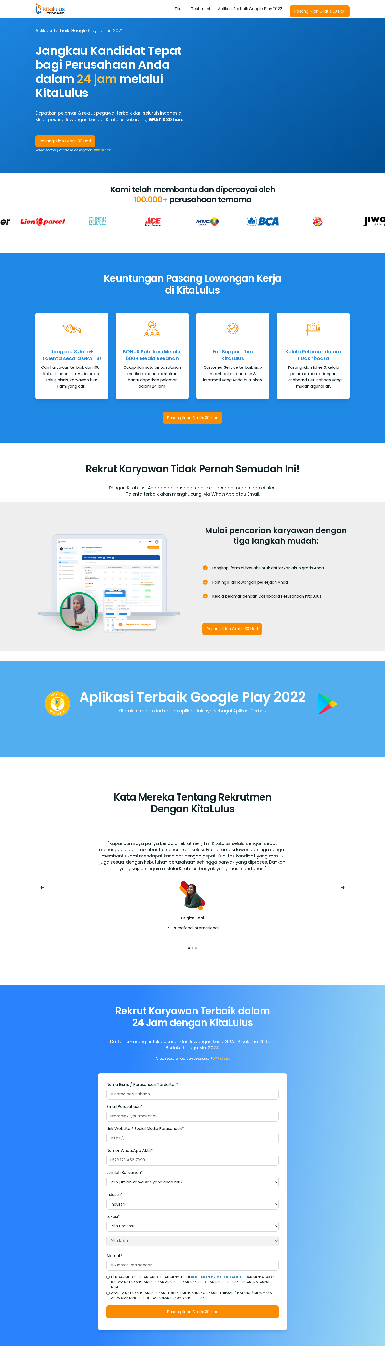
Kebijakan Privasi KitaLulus (218, 1277)
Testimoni (200, 9)
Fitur (179, 9)
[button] (42, 888)
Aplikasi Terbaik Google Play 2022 (250, 9)
